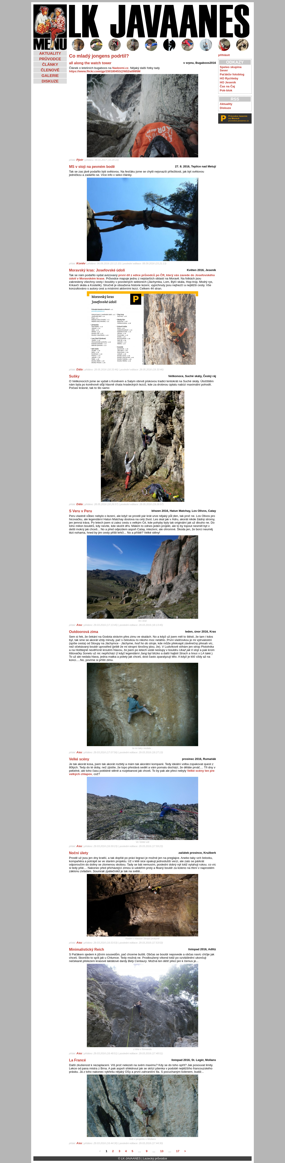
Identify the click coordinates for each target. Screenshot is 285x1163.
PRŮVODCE (50, 59)
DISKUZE (50, 81)
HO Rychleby (229, 78)
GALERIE (50, 75)
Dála (79, 369)
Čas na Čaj (227, 86)
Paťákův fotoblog (232, 74)
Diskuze (225, 108)
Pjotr (79, 159)
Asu (79, 625)
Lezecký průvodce (155, 1158)
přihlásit (224, 55)
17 (177, 1151)
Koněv (81, 263)
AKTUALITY (50, 53)
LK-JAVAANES (130, 1158)
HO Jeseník (228, 82)
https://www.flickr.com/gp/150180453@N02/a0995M (104, 71)
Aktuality (226, 104)
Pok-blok (226, 90)
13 (161, 1151)
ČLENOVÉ (50, 70)
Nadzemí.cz (120, 68)
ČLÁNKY (50, 64)
